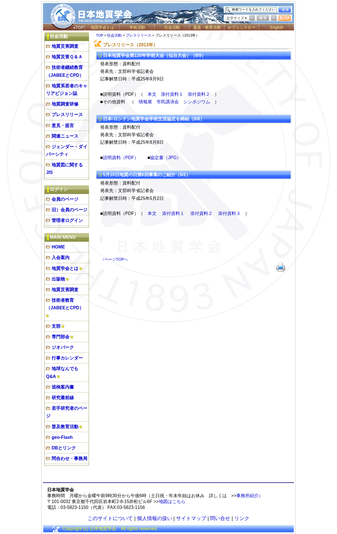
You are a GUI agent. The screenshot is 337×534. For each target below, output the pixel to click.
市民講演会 (168, 101)
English (276, 27)
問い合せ (220, 518)
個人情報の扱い (154, 518)
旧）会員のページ (69, 209)
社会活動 (172, 27)
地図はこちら (172, 501)
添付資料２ (199, 94)
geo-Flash (62, 437)
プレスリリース (67, 114)
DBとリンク (64, 448)
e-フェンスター (241, 27)
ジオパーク (63, 347)
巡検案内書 (63, 387)
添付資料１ (172, 94)
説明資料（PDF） (121, 157)
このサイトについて (110, 518)
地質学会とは (102, 27)
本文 (152, 94)
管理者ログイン (67, 220)
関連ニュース (65, 136)
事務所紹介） (249, 495)
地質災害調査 (65, 46)
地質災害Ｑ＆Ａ (67, 56)
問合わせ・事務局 (69, 458)
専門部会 (60, 336)
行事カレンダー (67, 358)
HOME (58, 247)
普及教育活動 (65, 426)
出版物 (58, 279)
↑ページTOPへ (115, 259)
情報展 (145, 101)
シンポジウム (196, 101)
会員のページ (65, 199)
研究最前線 (63, 397)
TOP (99, 35)
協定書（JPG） (165, 157)
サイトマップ (191, 518)
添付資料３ (229, 213)
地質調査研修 (65, 104)
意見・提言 (63, 125)
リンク (241, 518)
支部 (56, 326)
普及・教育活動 (207, 27)
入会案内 (60, 257)
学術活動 (137, 27)
